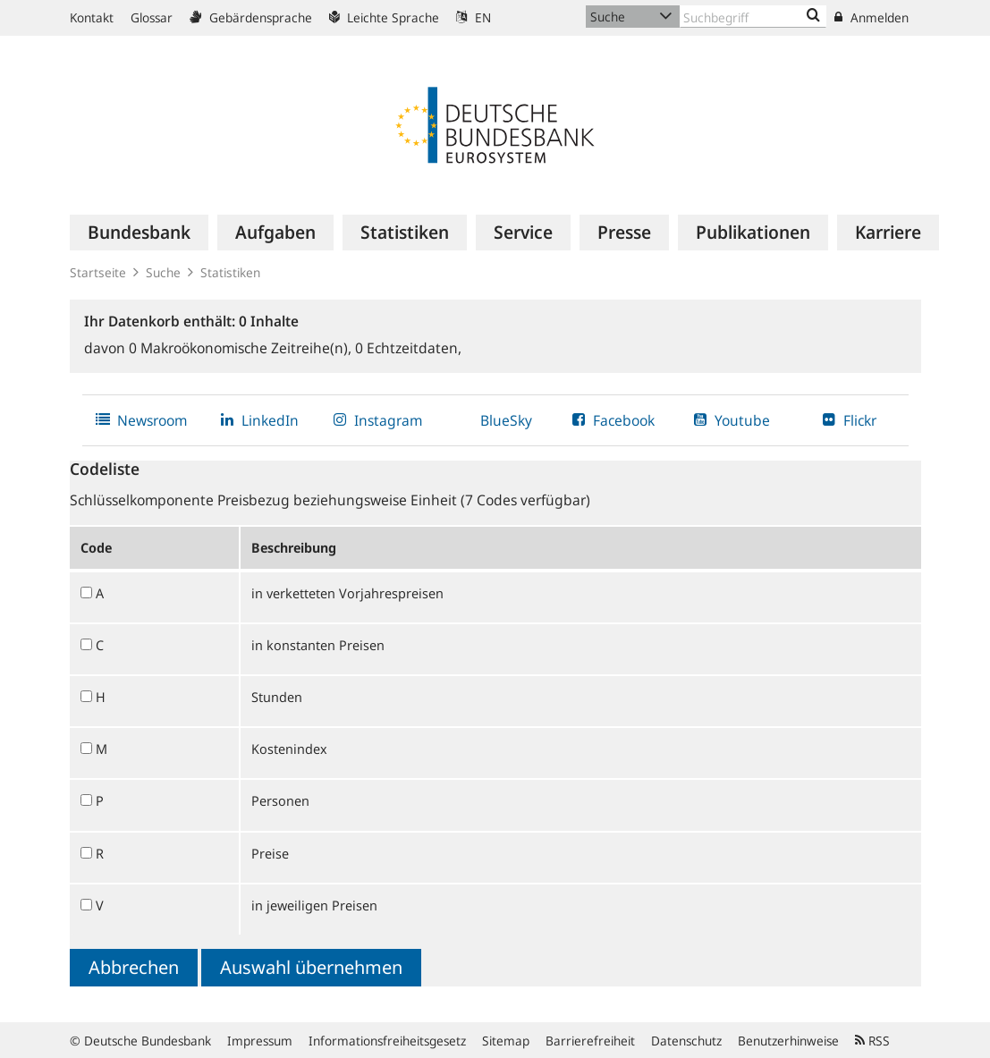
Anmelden (871, 17)
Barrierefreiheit (590, 1040)
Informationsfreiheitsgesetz (387, 1040)
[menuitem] (139, 232)
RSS (872, 1040)
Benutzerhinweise (788, 1040)
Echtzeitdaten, (408, 348)
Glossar (152, 17)
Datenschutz (686, 1040)
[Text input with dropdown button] (753, 16)
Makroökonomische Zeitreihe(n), (242, 348)
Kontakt (92, 17)
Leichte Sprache (384, 17)
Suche (163, 272)
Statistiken (230, 272)
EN (473, 17)
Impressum (259, 1040)
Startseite (98, 272)
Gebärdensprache (251, 17)
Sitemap (505, 1040)
